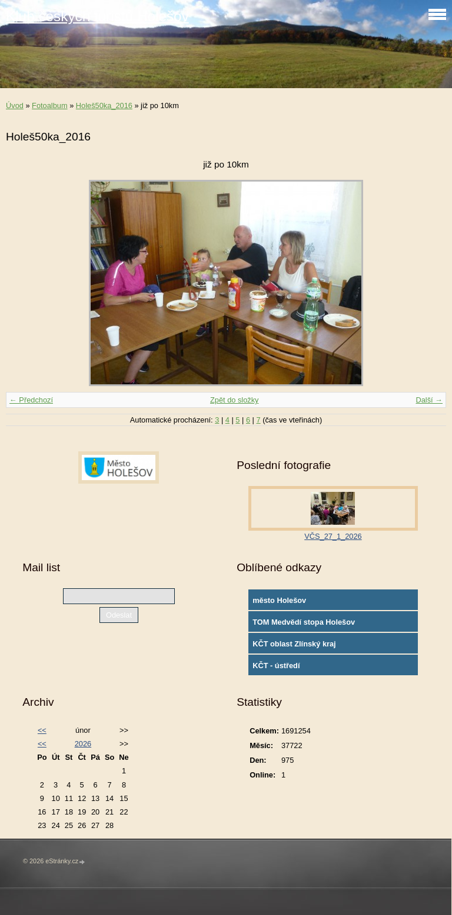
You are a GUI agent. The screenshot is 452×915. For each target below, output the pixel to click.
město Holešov (279, 600)
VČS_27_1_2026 (332, 536)
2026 (83, 743)
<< (42, 730)
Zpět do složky (234, 400)
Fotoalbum (49, 105)
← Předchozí (31, 400)
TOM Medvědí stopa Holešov (303, 622)
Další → (429, 400)
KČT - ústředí (276, 665)
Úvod (15, 105)
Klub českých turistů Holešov (97, 16)
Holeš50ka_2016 (104, 105)
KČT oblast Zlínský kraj (294, 643)
